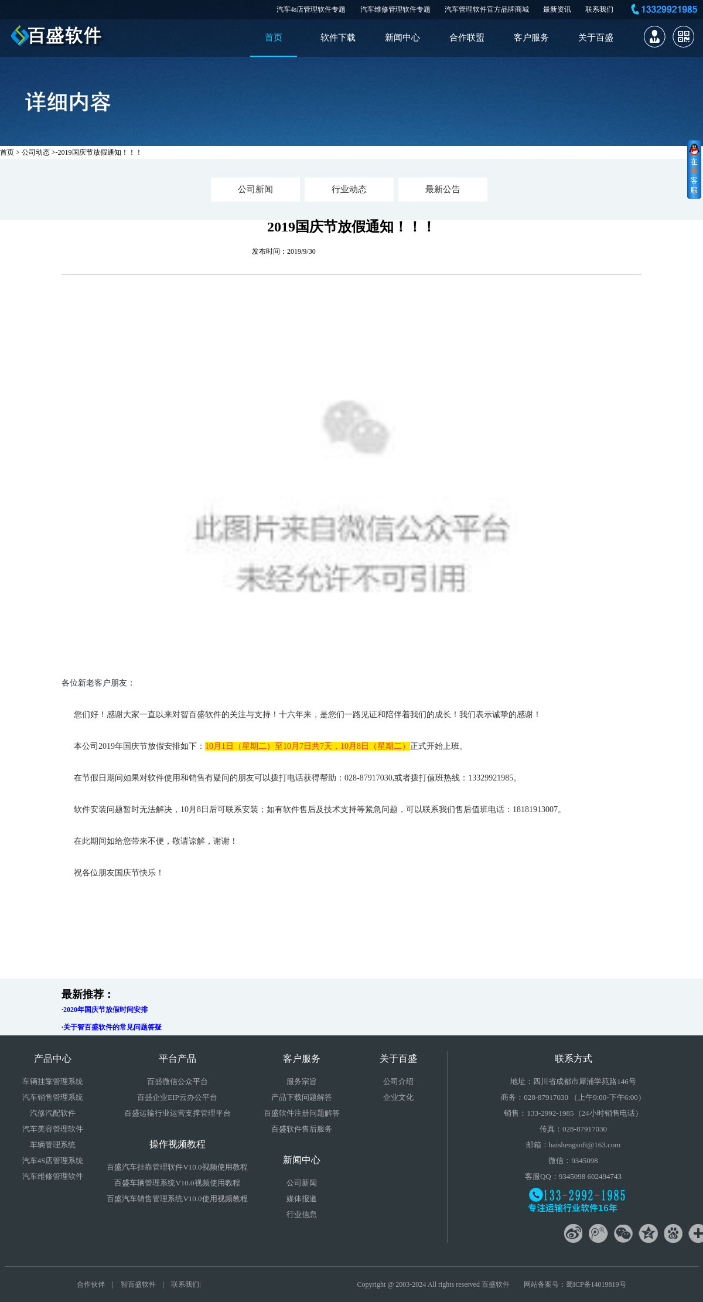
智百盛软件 (138, 1284)
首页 (273, 37)
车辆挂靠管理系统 (52, 1081)
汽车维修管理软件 (52, 1176)
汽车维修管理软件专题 (395, 9)
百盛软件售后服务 (301, 1128)
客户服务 (531, 37)
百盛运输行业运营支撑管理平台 (177, 1113)
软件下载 (338, 37)
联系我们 (599, 9)
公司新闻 (255, 189)
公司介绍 (398, 1081)
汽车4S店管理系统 (53, 1160)
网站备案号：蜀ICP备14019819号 (575, 1284)
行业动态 (349, 189)
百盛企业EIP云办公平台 (177, 1097)
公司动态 (36, 152)
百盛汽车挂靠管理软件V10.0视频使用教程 (177, 1167)
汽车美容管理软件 (52, 1128)
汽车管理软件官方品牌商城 (487, 9)
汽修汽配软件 (53, 1113)
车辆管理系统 (53, 1144)
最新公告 (442, 189)
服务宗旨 (301, 1081)
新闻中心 (402, 37)
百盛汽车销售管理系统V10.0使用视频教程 (177, 1198)
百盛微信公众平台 (177, 1081)
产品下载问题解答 (301, 1097)
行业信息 (301, 1214)
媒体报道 (301, 1198)
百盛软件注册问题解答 (302, 1113)
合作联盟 (466, 37)
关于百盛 (595, 37)
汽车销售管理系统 (52, 1097)
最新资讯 (557, 9)
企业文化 (398, 1097)
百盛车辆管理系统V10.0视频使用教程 (177, 1182)
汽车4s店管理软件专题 (311, 9)
